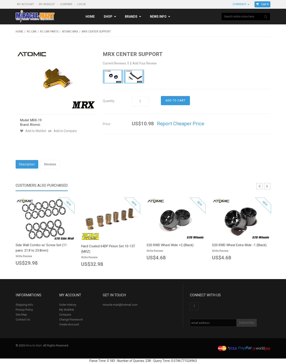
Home (90, 16)
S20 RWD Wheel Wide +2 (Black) (170, 245)
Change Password (71, 319)
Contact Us (23, 319)
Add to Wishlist (33, 131)
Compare (66, 4)
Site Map (21, 314)
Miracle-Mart (34, 345)
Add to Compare (62, 131)
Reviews (50, 164)
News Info (160, 16)
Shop (110, 16)
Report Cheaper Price (180, 123)
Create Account (69, 324)
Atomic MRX (70, 31)
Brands (133, 16)
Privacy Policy (24, 309)
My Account (26, 4)
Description (27, 164)
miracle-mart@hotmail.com (120, 304)
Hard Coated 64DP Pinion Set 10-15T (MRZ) (108, 249)
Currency (241, 4)
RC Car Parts (49, 31)
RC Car (31, 31)
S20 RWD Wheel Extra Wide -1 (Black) (239, 245)
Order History (67, 304)
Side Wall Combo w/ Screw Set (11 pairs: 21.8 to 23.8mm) (41, 247)
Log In (81, 4)
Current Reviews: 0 (116, 63)
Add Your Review (144, 63)
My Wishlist (47, 4)
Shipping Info (24, 304)
